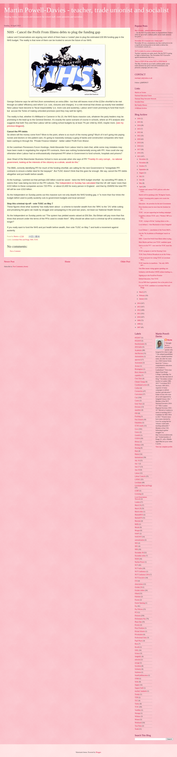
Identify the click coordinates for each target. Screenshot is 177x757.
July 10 (137, 460)
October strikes (139, 590)
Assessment (138, 363)
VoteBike (138, 710)
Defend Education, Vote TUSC (148, 279)
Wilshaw (137, 716)
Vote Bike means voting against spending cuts (153, 268)
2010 (139, 317)
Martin (169, 340)
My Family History (141, 105)
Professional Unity (141, 638)
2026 (139, 118)
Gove (136, 429)
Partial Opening (140, 603)
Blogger (98, 752)
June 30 (137, 470)
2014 (139, 303)
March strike (139, 512)
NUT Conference (140, 571)
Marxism (138, 521)
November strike (140, 556)
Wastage (137, 713)
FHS (136, 413)
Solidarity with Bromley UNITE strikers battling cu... (156, 272)
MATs (137, 524)
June (141, 180)
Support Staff (139, 688)
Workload (138, 723)
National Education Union (143, 95)
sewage (137, 663)
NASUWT (138, 537)
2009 (139, 320)
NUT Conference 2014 (142, 575)
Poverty (137, 625)
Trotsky (137, 694)
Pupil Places (139, 641)
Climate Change (140, 382)
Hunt (136, 451)
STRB (137, 679)
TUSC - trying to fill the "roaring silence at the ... (154, 221)
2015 (139, 156)
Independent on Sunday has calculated (78, 183)
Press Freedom (139, 628)
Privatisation (139, 634)
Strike (137, 682)
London (137, 502)
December (142, 159)
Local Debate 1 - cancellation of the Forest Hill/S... (155, 230)
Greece (137, 432)
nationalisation (139, 540)
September (142, 169)
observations (139, 584)
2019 (139, 143)
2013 (139, 307)
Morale (137, 527)
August (141, 173)
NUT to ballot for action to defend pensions (149, 51)
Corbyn (137, 388)
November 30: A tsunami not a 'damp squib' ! (149, 41)
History (137, 442)
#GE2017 (138, 338)
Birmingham (139, 369)
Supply (137, 685)
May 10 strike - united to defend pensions (148, 30)
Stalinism (138, 672)
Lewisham (138, 482)
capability (138, 375)
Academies (138, 350)
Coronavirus (139, 391)
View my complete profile (164, 447)
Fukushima (138, 423)
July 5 (137, 464)
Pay (136, 606)
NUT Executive (140, 578)
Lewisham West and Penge (20, 240)
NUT (136, 565)
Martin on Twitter (140, 92)
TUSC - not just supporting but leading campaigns (155, 212)
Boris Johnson (139, 372)
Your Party (138, 726)
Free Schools (139, 419)
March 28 (138, 508)
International (139, 457)
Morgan (137, 530)
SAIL (136, 650)
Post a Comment (15, 251)
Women (137, 719)
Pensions (137, 616)
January (141, 299)
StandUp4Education (141, 675)
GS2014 (137, 438)
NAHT (137, 534)
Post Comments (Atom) (20, 266)
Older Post (125, 261)
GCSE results (139, 426)
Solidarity (138, 669)
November (142, 163)
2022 (139, 132)
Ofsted (137, 593)
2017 (139, 149)
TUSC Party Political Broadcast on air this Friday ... (155, 254)
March (141, 292)
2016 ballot (138, 347)
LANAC (137, 479)
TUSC (36, 240)
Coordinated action (141, 385)
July (140, 176)
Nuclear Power (139, 562)
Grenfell (137, 435)
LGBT (137, 491)
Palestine (138, 597)
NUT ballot (138, 568)
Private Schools (140, 631)
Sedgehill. (138, 656)
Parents (137, 600)
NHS (31, 240)
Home (67, 261)
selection (137, 660)
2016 (139, 153)
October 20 (138, 587)
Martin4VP (138, 518)
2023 (139, 129)
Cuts (136, 397)
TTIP (136, 697)
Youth (137, 729)
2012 (139, 310)
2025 (139, 122)
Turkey (137, 704)
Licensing (138, 494)
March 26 (138, 505)
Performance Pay (140, 619)
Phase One (138, 622)
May (141, 183)
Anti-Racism (139, 353)
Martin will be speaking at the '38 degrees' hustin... (155, 195)
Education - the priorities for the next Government (155, 204)
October (142, 166)
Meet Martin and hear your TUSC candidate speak (155, 242)
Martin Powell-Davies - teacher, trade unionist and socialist (86, 10)
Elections (138, 407)
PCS (136, 612)
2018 (139, 146)
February (142, 295)
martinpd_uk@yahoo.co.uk (143, 78)
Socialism (138, 666)
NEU (136, 546)
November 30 (139, 553)
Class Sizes (138, 378)
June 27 (137, 467)
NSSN (137, 559)
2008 (139, 324)
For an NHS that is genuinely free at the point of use (155, 282)
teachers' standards (141, 691)
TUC (136, 701)
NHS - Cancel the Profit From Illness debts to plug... (155, 239)
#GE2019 (138, 341)
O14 (136, 581)
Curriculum (138, 394)
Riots (136, 644)
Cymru (137, 401)
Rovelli (137, 647)
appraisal (138, 360)
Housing (137, 448)
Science (137, 653)
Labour (137, 473)
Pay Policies (139, 609)
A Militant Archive (141, 108)
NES (136, 543)
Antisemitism (139, 356)
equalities (138, 410)
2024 (139, 125)
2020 (139, 139)
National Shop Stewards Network (145, 99)
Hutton (137, 454)
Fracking (137, 416)
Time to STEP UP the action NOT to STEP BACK (151, 61)
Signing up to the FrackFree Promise (150, 275)
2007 (139, 327)
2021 (139, 136)
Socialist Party (139, 102)
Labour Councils (140, 476)
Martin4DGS (139, 515)
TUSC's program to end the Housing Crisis (152, 251)
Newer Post (9, 261)
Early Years (138, 404)
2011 (139, 313)
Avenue (137, 366)
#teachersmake (139, 344)
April (141, 187)
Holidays (138, 445)
